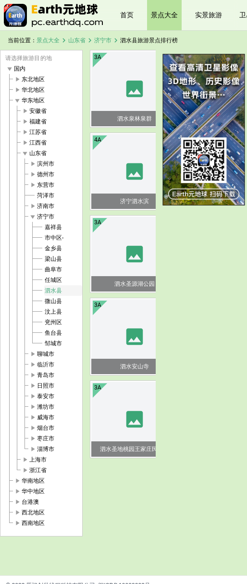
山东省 (77, 40)
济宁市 (102, 40)
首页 (127, 15)
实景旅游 (208, 15)
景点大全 (164, 15)
